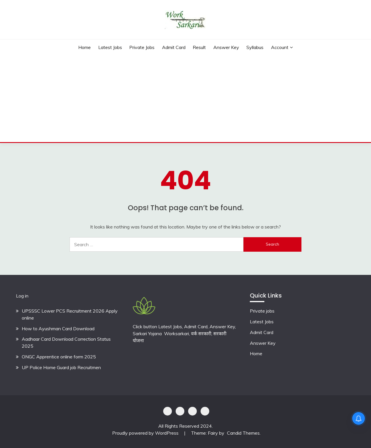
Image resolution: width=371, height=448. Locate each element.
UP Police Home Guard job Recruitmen (61, 367)
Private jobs (262, 311)
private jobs (141, 47)
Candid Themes (243, 433)
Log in (22, 296)
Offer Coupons (192, 411)
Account (279, 47)
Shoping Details (180, 411)
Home (84, 47)
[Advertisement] (185, 98)
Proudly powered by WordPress (146, 433)
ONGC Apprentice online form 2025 (59, 357)
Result (199, 47)
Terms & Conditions (205, 411)
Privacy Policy (167, 411)
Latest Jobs (110, 47)
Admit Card (174, 47)
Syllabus (254, 47)
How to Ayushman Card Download (58, 328)
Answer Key (226, 47)
